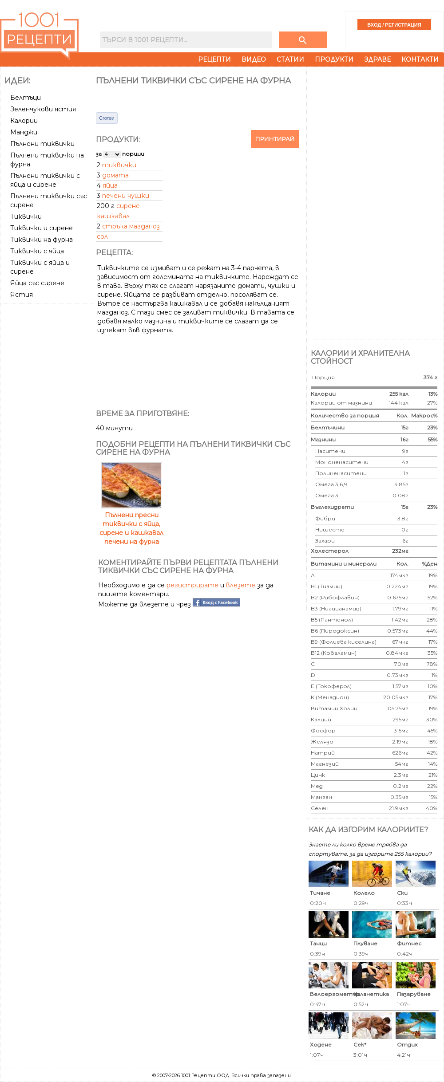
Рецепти (214, 59)
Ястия (21, 295)
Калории (24, 121)
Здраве (377, 59)
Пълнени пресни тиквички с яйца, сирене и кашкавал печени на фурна (131, 524)
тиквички (119, 165)
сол (102, 236)
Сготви (107, 118)
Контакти (420, 59)
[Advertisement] (47, 340)
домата (115, 175)
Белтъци (25, 98)
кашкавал (113, 216)
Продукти (334, 59)
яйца (110, 185)
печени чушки (125, 196)
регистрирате (192, 585)
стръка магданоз (131, 226)
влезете (240, 585)
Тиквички (26, 216)
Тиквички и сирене (41, 228)
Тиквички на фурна (41, 240)
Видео (254, 59)
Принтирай (275, 138)
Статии (290, 59)
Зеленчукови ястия (43, 109)
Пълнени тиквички (42, 144)
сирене (128, 206)
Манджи (23, 132)
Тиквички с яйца (37, 251)
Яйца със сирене (37, 283)
